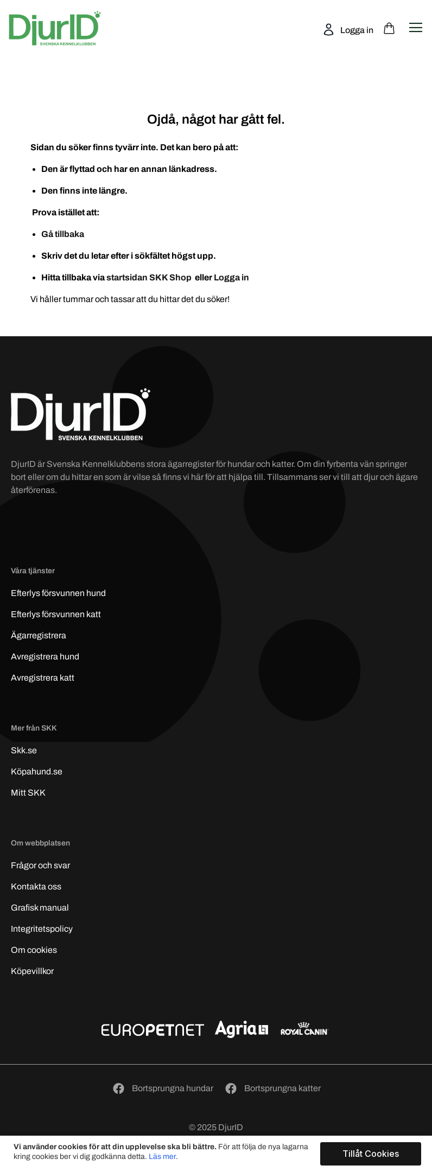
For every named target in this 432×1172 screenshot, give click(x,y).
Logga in (356, 30)
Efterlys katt (56, 614)
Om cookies (34, 950)
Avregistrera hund (45, 656)
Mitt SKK (28, 792)
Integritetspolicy (42, 928)
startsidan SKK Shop (149, 277)
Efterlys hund (58, 593)
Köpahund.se (36, 771)
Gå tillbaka (62, 234)
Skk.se (24, 750)
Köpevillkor (32, 971)
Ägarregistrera (38, 635)
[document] (217, 1153)
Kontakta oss (36, 886)
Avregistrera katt (42, 677)
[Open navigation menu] (415, 27)
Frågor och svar (40, 865)
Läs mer (162, 1156)
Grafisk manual (40, 907)
